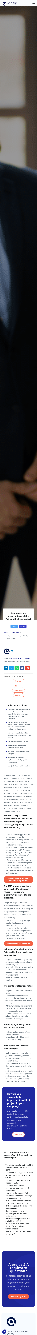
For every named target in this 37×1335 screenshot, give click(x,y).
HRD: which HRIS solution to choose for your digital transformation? (17, 1226)
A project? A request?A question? (19, 766)
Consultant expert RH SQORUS (20, 658)
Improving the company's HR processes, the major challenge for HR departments (18, 1195)
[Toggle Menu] (33, 3)
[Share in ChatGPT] (18, 681)
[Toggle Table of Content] (30, 703)
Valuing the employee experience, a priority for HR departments (17, 1188)
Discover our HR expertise (18, 943)
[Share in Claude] (18, 686)
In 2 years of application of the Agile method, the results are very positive (19, 735)
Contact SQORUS (18, 1296)
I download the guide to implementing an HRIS (18, 879)
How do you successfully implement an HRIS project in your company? (18, 760)
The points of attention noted (18, 741)
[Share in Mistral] (18, 695)
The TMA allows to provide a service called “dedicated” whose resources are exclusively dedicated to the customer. (19, 725)
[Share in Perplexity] (18, 691)
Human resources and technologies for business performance (16, 1213)
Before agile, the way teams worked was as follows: (17, 746)
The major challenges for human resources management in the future (19, 1175)
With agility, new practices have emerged (18, 752)
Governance (14, 626)
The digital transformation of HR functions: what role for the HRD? (19, 1167)
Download (18, 1134)
